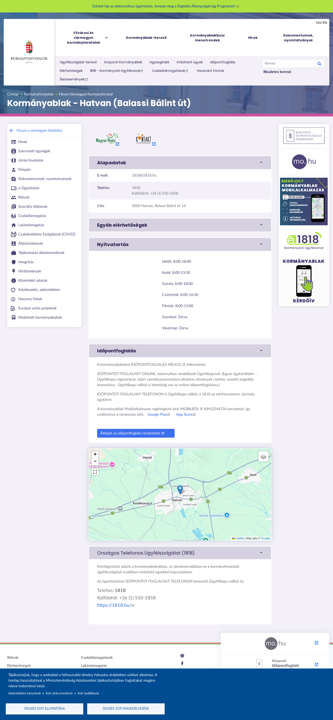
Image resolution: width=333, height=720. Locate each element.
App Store (186, 414)
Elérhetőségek (71, 70)
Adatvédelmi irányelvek (24, 693)
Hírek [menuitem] (253, 37)
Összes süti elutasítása (44, 708)
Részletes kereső (277, 72)
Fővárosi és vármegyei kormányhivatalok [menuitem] (88, 37)
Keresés (319, 64)
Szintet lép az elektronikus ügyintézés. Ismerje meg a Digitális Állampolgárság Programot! (166, 6)
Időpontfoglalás (222, 62)
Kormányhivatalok (29, 50)
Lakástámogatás (94, 666)
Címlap (12, 94)
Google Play (160, 414)
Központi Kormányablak (123, 62)
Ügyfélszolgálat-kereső (78, 62)
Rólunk (12, 657)
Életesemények (74, 79)
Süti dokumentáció (59, 693)
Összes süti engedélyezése (126, 708)
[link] (180, 553)
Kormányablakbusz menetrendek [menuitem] (207, 38)
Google (265, 538)
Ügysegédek (159, 62)
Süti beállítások (88, 693)
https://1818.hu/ (116, 605)
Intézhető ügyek (190, 62)
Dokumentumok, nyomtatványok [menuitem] (298, 38)
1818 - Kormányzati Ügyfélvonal (117, 70)
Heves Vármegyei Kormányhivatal (86, 94)
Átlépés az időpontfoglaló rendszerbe (133, 432)
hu (318, 22)
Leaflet (238, 538)
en (325, 22)
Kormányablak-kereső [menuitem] (146, 37)
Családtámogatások (171, 70)
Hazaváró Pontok (210, 70)
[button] (180, 162)
